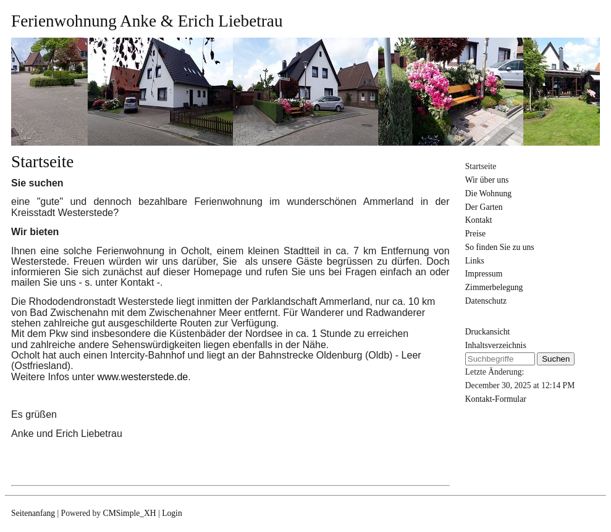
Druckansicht (487, 331)
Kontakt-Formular (495, 399)
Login (172, 513)
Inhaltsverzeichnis (495, 345)
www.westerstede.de (142, 377)
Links (474, 260)
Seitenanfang (33, 513)
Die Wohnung (488, 193)
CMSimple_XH (129, 513)
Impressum (483, 273)
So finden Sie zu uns (499, 247)
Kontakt (478, 220)
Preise (475, 233)
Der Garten (484, 207)
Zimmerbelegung (494, 287)
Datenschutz (486, 300)
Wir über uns (486, 180)
